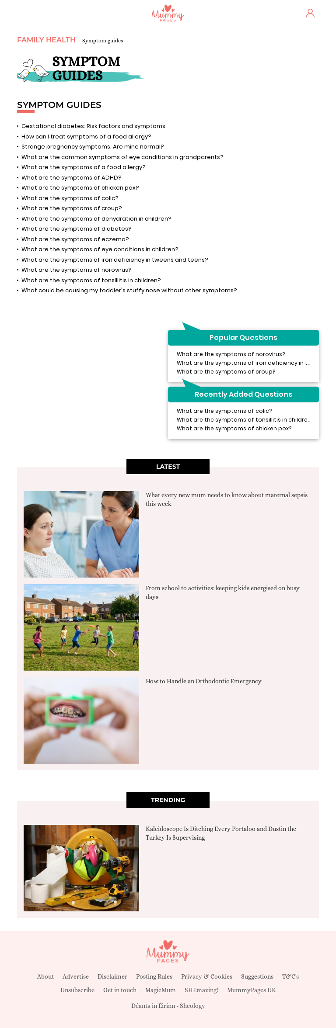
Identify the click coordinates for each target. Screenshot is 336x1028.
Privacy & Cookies (206, 976)
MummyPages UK (251, 989)
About (45, 976)
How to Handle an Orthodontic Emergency (204, 681)
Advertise (76, 976)
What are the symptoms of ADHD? (71, 177)
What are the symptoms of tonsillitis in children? (91, 280)
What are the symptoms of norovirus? (76, 270)
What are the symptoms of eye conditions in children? (99, 249)
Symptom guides (102, 41)
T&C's (290, 976)
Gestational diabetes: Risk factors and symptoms (93, 126)
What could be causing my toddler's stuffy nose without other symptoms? (129, 290)
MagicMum (160, 989)
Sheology (192, 1005)
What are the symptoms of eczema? (75, 239)
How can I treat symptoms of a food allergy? (86, 136)
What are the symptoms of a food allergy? (83, 167)
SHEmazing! (201, 989)
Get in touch (119, 989)
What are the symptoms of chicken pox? (80, 187)
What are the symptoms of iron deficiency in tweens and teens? (114, 260)
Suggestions (257, 976)
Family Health (46, 40)
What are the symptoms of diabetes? (76, 229)
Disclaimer (112, 976)
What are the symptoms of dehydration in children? (96, 219)
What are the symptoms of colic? (70, 198)
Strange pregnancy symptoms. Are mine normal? (92, 146)
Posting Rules (154, 976)
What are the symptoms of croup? (71, 208)
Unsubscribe (77, 989)
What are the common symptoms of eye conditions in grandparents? (122, 157)
